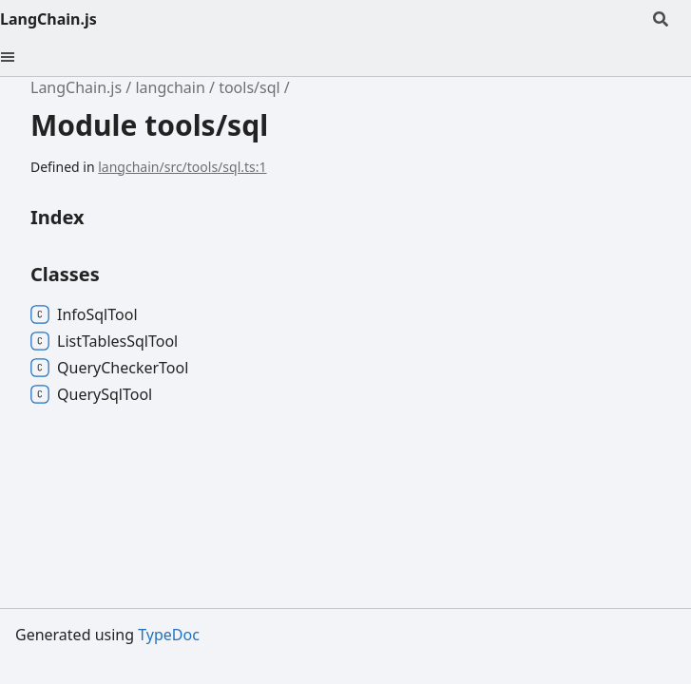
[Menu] (19, 57)
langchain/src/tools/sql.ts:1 (182, 167)
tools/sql (249, 87)
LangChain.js (48, 19)
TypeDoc (169, 634)
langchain (169, 87)
